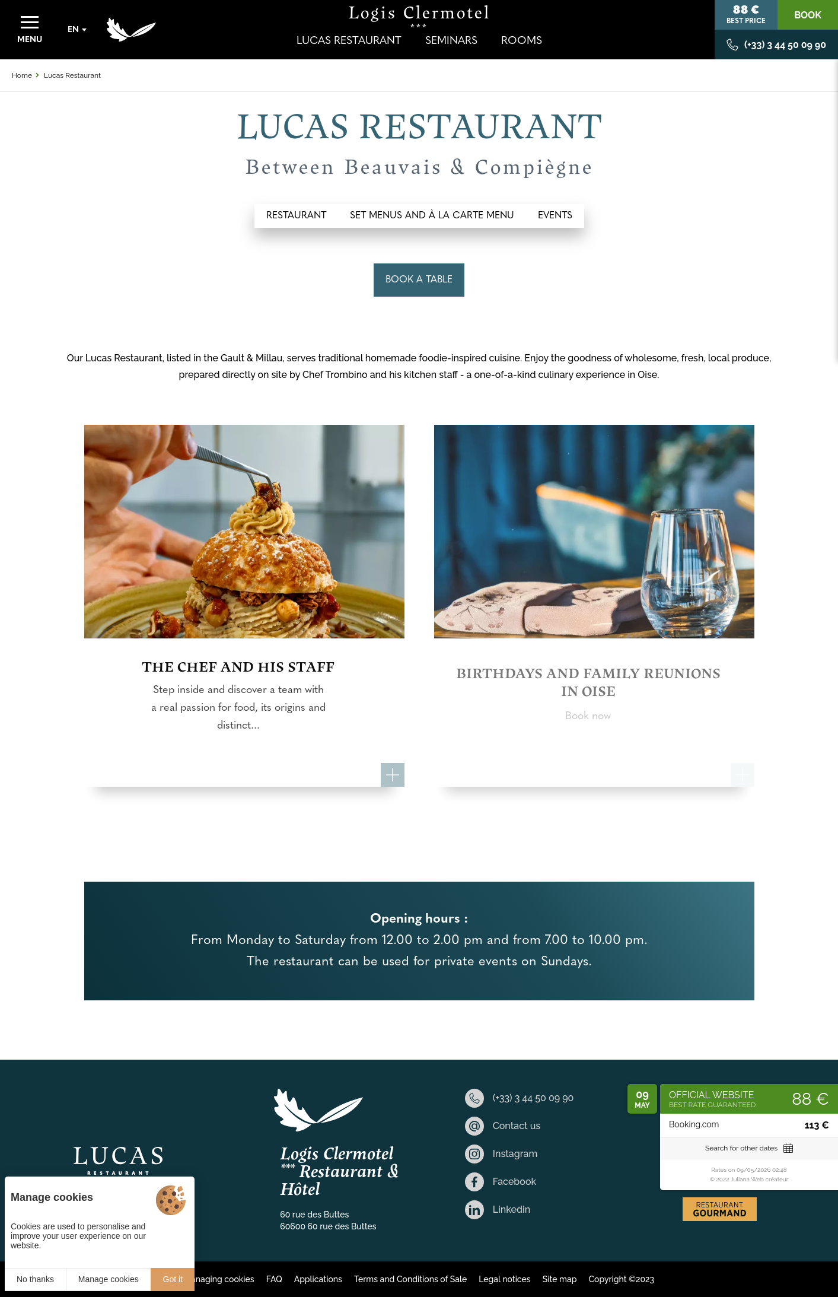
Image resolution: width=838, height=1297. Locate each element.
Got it (173, 1279)
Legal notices (504, 1279)
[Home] (131, 30)
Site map (560, 1279)
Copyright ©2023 (621, 1279)
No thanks (35, 1279)
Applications (318, 1279)
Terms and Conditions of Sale (410, 1279)
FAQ (274, 1279)
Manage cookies (108, 1279)
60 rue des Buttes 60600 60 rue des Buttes (328, 1220)
